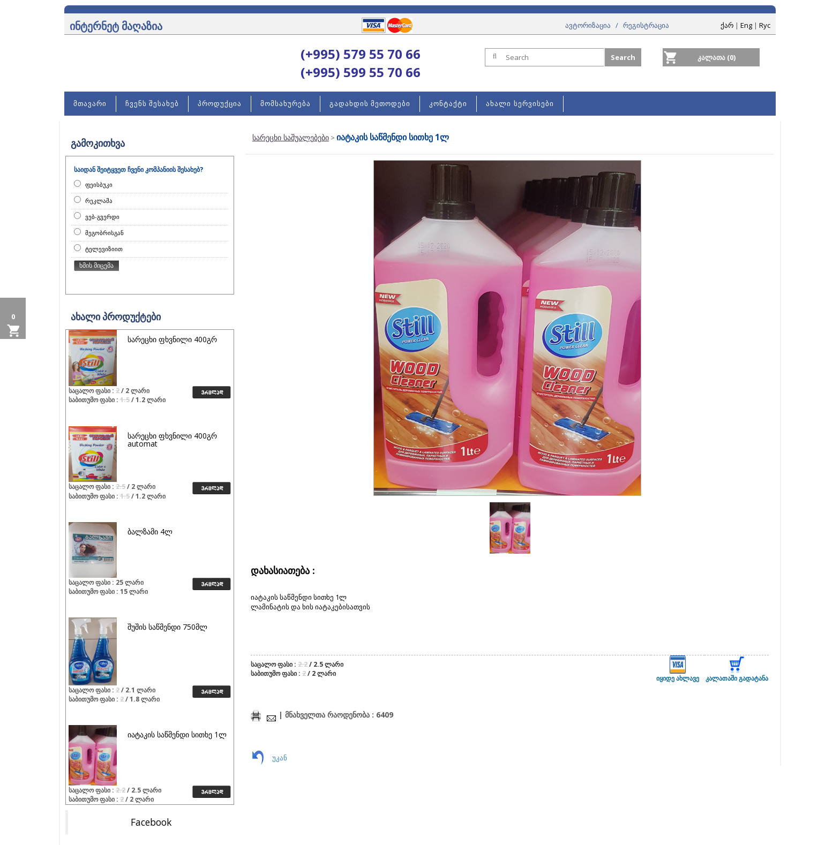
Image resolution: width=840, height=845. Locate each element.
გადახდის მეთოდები (369, 104)
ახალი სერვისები (519, 104)
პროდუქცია (220, 104)
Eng (746, 25)
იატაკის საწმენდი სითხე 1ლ (177, 734)
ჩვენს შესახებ (152, 104)
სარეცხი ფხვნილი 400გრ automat (172, 440)
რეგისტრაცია (646, 25)
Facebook (151, 822)
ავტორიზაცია (588, 25)
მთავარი (90, 104)
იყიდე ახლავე (677, 669)
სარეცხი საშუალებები (290, 137)
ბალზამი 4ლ (150, 531)
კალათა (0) (717, 57)
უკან (279, 758)
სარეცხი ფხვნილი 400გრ (172, 339)
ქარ (727, 25)
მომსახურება (285, 104)
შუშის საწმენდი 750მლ (167, 627)
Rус (764, 25)
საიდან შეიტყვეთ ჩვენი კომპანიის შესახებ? (138, 169)
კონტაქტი (448, 104)
